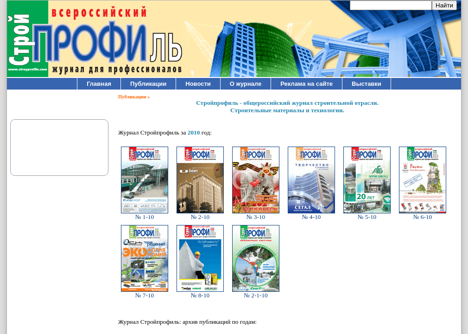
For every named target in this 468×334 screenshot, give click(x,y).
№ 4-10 (311, 214)
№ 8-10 (200, 292)
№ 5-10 (367, 214)
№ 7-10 (144, 292)
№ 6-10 (422, 214)
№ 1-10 (144, 214)
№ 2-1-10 (255, 292)
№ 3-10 (255, 214)
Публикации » (134, 96)
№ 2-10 (200, 214)
